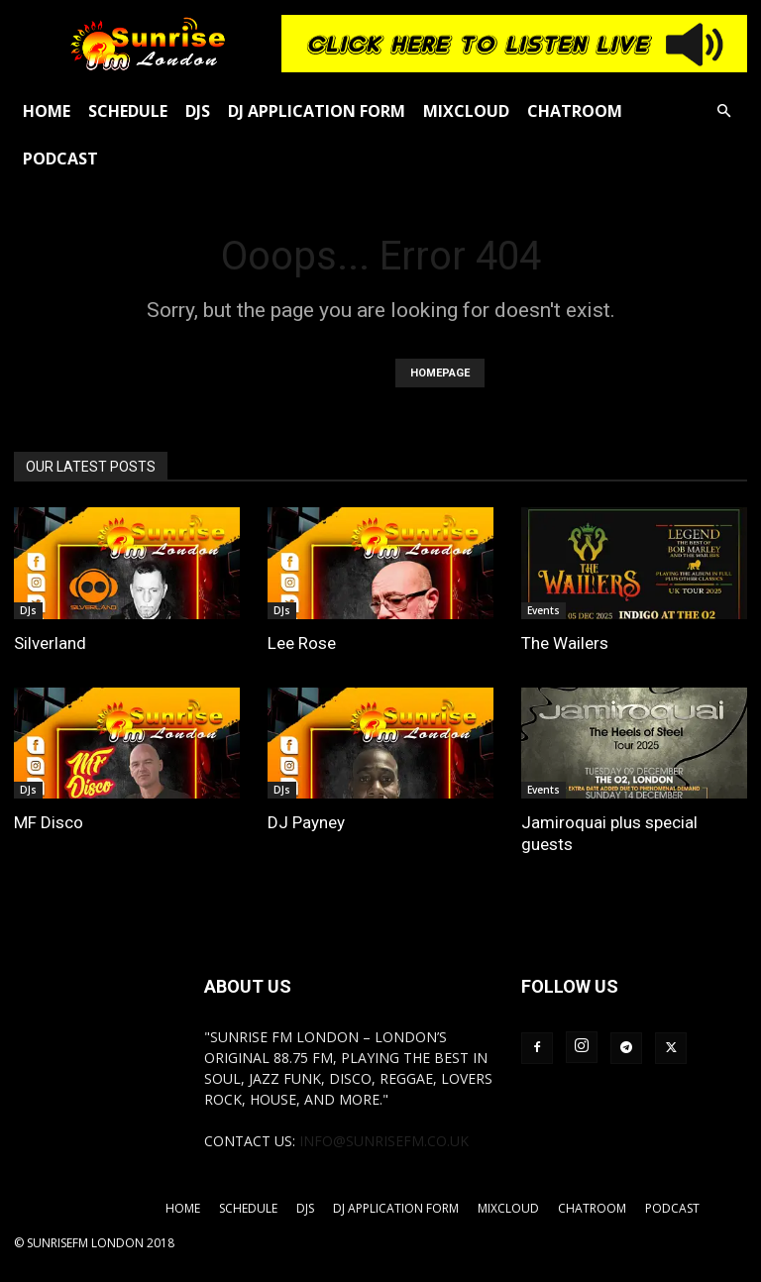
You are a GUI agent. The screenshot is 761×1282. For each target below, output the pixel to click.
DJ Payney (306, 822)
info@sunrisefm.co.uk (384, 1140)
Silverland (50, 643)
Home (46, 111)
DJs (197, 111)
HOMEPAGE (440, 373)
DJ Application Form (316, 111)
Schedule (127, 111)
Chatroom (574, 111)
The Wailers (564, 643)
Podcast (60, 158)
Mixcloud (466, 111)
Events (543, 610)
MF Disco (48, 822)
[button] (723, 111)
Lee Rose (302, 643)
